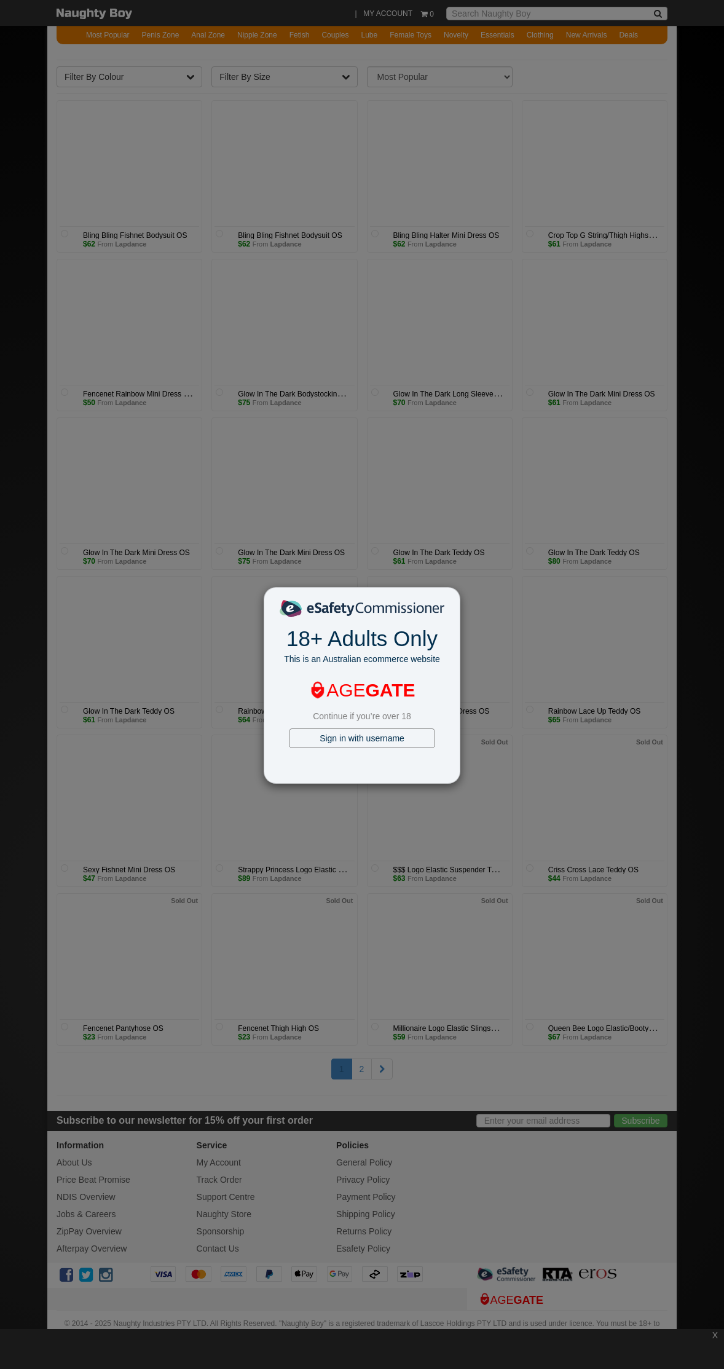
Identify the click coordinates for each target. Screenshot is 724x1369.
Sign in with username (362, 738)
